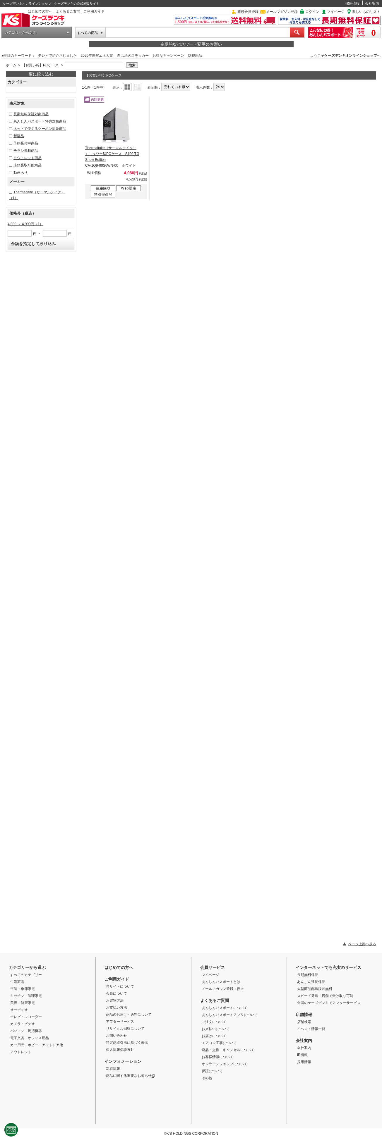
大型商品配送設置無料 (314, 989)
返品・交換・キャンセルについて (228, 1050)
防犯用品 (195, 56)
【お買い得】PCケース (40, 65)
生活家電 (17, 982)
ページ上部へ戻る (362, 944)
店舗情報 (304, 1014)
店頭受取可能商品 (27, 165)
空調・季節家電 (22, 989)
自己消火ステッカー (133, 56)
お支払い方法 (116, 1007)
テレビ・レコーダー (26, 1017)
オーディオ (19, 1010)
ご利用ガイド (94, 11)
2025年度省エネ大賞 (97, 56)
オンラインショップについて (224, 1064)
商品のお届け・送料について (129, 1014)
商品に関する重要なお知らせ (130, 1076)
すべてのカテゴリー (26, 975)
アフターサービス (120, 1022)
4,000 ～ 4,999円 (25, 224)
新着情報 (113, 1069)
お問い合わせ (116, 1036)
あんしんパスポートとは (221, 982)
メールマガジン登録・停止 (223, 989)
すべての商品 (87, 33)
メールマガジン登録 (282, 12)
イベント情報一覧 (311, 1029)
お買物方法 (115, 1000)
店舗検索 (304, 1022)
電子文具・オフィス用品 (29, 1038)
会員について (116, 993)
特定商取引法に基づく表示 (127, 1043)
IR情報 (302, 1055)
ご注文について (214, 1022)
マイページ (336, 12)
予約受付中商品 (25, 143)
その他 (207, 1078)
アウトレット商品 (27, 158)
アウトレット (20, 1052)
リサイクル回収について (125, 1029)
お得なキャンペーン (168, 56)
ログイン (312, 12)
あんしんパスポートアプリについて (230, 1015)
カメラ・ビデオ (22, 1024)
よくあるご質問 (68, 11)
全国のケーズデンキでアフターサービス (328, 1003)
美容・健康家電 (22, 1003)
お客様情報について (217, 1057)
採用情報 (352, 3)
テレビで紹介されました (57, 56)
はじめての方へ (40, 11)
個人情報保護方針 (120, 1050)
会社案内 (372, 3)
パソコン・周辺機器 (26, 1031)
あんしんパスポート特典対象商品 (39, 121)
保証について (212, 1071)
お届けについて (214, 1036)
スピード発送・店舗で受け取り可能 (325, 996)
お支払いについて (216, 1029)
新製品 (18, 136)
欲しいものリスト (366, 12)
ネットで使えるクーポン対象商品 (39, 129)
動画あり (20, 173)
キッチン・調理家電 (26, 996)
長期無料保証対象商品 (31, 114)
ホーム (11, 65)
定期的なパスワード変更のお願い (191, 44)
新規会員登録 (247, 12)
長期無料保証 (307, 975)
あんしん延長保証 (311, 982)
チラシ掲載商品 (25, 151)
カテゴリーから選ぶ (20, 32)
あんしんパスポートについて (224, 1008)
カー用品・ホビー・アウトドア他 (36, 1045)
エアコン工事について (219, 1043)
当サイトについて (120, 986)
